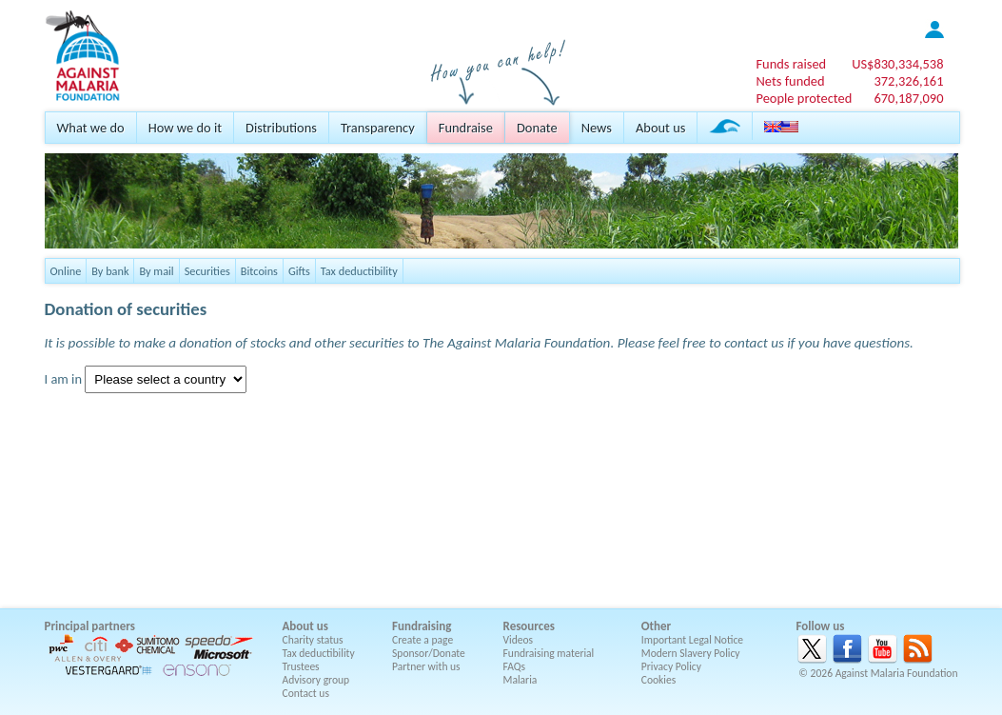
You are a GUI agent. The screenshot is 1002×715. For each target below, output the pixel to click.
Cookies (659, 679)
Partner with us (426, 666)
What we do (91, 127)
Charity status (313, 639)
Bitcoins (259, 271)
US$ (897, 63)
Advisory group (316, 679)
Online (66, 271)
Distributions (281, 127)
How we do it (185, 127)
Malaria (520, 679)
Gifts (299, 271)
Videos (518, 639)
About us (660, 127)
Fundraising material (549, 653)
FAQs (514, 666)
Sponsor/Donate (428, 653)
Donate (537, 127)
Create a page (422, 639)
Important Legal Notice (692, 639)
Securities (207, 271)
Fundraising (421, 626)
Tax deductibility (359, 271)
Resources (529, 626)
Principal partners (90, 626)
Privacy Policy (671, 666)
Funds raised (791, 63)
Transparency (378, 127)
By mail (156, 271)
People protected (804, 98)
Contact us (306, 693)
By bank (109, 271)
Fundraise (466, 127)
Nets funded (790, 80)
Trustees (301, 666)
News (596, 127)
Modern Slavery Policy (690, 653)
